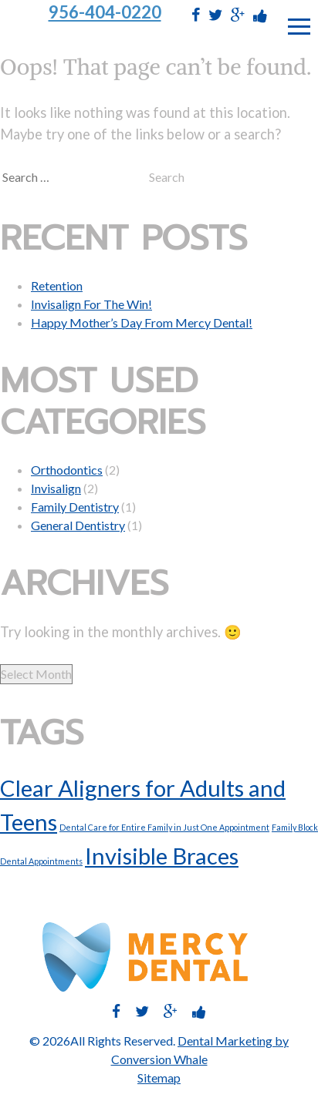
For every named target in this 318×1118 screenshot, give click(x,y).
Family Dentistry (75, 506)
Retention (57, 285)
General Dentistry (78, 525)
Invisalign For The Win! (91, 304)
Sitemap (159, 1077)
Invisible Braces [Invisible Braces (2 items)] (161, 855)
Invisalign (56, 488)
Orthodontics (67, 469)
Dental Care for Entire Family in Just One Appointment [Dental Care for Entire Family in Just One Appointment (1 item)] (164, 827)
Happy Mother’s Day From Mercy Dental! (141, 322)
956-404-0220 (105, 12)
